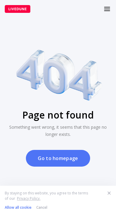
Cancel (41, 207)
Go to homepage (58, 158)
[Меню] (107, 9)
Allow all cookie (18, 207)
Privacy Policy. (28, 198)
